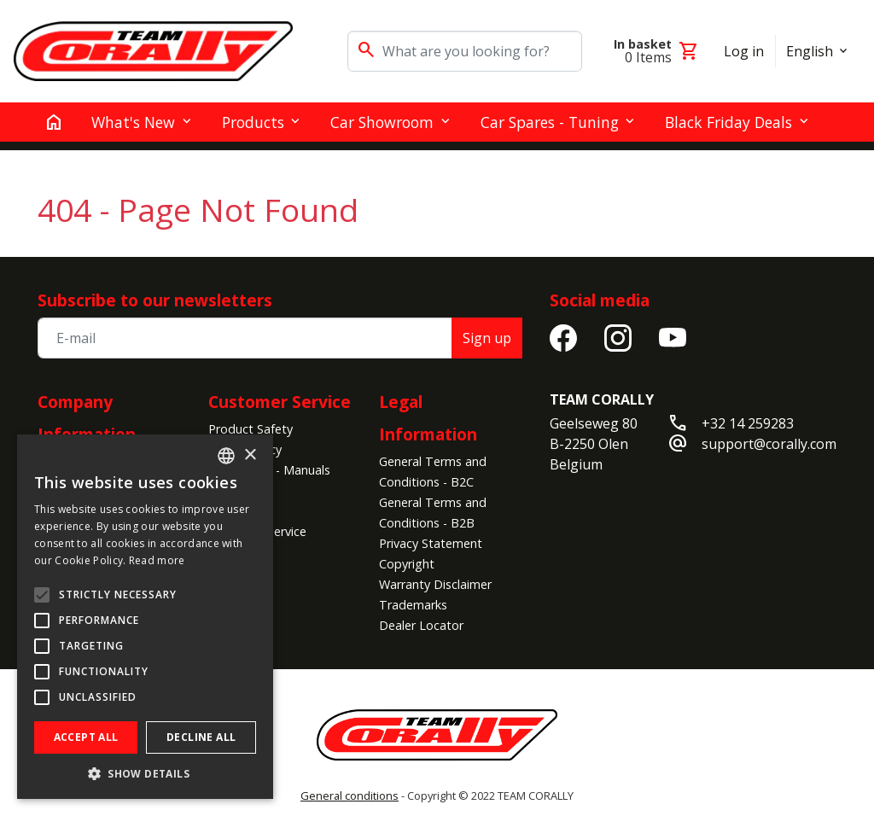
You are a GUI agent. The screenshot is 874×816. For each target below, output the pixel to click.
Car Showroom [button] (382, 122)
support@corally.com (769, 443)
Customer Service (279, 401)
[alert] (145, 616)
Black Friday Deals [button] (728, 122)
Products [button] (253, 122)
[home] (54, 122)
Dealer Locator (421, 625)
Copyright (406, 564)
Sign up (487, 338)
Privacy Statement (430, 543)
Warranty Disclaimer (435, 584)
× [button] (249, 455)
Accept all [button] (86, 737)
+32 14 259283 (748, 423)
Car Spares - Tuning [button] (550, 122)
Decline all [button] (201, 737)
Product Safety (250, 429)
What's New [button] (133, 122)
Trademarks (413, 605)
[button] (145, 773)
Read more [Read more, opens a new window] (157, 560)
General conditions (349, 795)
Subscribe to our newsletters (155, 300)
